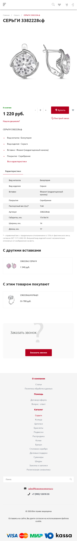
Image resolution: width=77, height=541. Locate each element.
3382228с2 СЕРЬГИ (28, 261)
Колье (38, 440)
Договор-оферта (38, 400)
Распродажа (38, 436)
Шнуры (38, 461)
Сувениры (39, 457)
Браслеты (38, 428)
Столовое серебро (39, 449)
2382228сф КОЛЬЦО (29, 295)
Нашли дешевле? (11, 121)
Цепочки (38, 424)
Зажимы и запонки (38, 465)
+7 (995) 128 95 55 (40, 494)
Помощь (38, 394)
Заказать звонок (38, 352)
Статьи (38, 384)
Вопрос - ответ (38, 404)
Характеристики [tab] (13, 171)
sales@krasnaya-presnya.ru (40, 488)
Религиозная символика (38, 469)
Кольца (38, 419)
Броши (38, 444)
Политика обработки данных (38, 388)
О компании (38, 378)
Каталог (38, 409)
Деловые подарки (38, 453)
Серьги (38, 415)
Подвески (38, 432)
